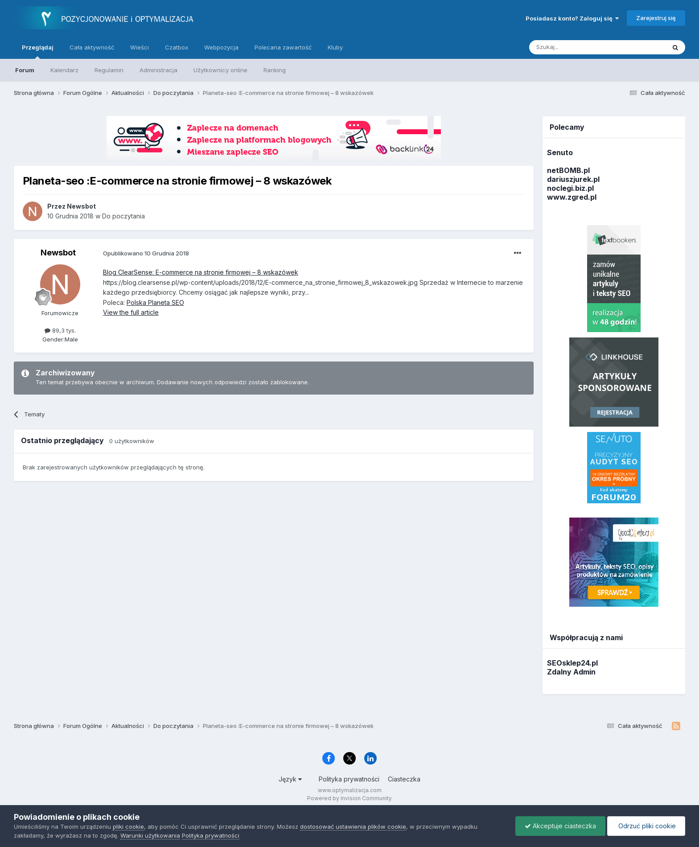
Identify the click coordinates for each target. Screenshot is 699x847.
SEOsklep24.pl (572, 662)
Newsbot (58, 252)
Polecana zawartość (283, 47)
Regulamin (109, 70)
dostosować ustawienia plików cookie (353, 826)
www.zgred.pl (571, 197)
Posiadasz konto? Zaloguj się (572, 18)
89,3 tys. (60, 330)
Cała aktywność (92, 47)
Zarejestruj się (656, 17)
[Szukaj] (575, 47)
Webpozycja (221, 47)
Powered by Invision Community (349, 798)
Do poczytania (123, 216)
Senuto (560, 152)
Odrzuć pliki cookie (646, 826)
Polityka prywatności (349, 779)
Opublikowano (146, 253)
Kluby (335, 47)
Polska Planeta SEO (155, 302)
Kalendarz (64, 70)
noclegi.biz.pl (570, 188)
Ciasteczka (404, 779)
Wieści (139, 47)
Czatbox (176, 47)
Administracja (158, 70)
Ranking (274, 70)
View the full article (131, 312)
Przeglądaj (37, 51)
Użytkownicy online (220, 70)
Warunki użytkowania (150, 835)
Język (290, 779)
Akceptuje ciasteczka (560, 826)
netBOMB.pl (568, 170)
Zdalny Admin (571, 671)
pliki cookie (128, 826)
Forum (24, 70)
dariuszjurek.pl (573, 179)
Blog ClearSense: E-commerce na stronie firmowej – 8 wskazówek (200, 272)
